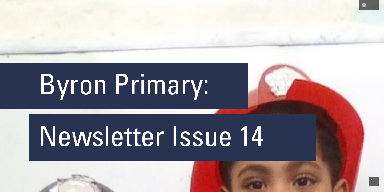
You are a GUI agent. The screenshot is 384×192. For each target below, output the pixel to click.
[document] (192, 96)
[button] (364, 5)
